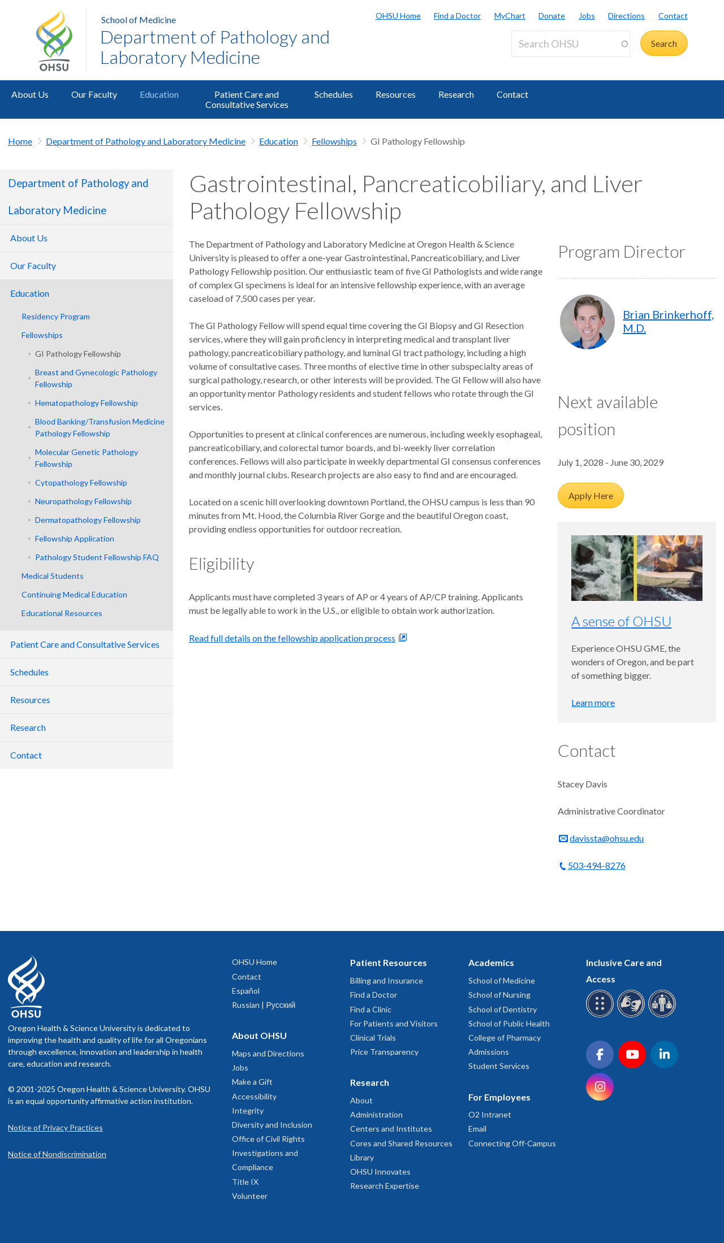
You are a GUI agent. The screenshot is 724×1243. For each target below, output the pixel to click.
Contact (673, 15)
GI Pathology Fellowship (78, 353)
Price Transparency (384, 1051)
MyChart (509, 15)
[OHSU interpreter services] (663, 1015)
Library (362, 1157)
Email (477, 1128)
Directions (626, 15)
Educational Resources (61, 613)
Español (246, 990)
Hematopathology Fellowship (86, 403)
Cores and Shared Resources (401, 1143)
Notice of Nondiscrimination (57, 1154)
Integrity (248, 1110)
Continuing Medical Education (74, 594)
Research (456, 94)
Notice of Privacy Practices (55, 1127)
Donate (551, 15)
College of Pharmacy (504, 1037)
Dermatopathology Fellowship (88, 520)
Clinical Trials (373, 1037)
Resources (396, 94)
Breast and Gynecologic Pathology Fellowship (96, 378)
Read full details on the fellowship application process (292, 638)
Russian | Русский (263, 1005)
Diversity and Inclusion (272, 1124)
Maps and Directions (268, 1053)
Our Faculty (94, 94)
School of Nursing (499, 994)
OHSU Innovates (380, 1171)
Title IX (245, 1181)
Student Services (498, 1066)
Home (20, 141)
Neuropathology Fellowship (83, 501)
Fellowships (334, 141)
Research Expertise (384, 1185)
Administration (376, 1114)
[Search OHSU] (570, 44)
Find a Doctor (457, 15)
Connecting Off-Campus (512, 1143)
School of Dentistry (502, 1009)
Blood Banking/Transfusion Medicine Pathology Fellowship (100, 427)
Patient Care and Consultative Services (246, 99)
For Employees (499, 1097)
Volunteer (250, 1196)
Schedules (333, 94)
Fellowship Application (74, 538)
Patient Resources (388, 962)
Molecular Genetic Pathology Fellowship (86, 458)
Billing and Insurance (386, 980)
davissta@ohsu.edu (607, 838)
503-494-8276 (597, 865)
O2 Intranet (489, 1114)
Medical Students (52, 576)
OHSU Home (398, 15)
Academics (491, 962)
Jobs (587, 15)
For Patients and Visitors (394, 1023)
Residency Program (55, 316)
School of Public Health (509, 1023)
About (361, 1100)
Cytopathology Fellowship (81, 482)
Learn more (593, 702)
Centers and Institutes (391, 1128)
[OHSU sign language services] (632, 1015)
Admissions (488, 1051)
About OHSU (259, 1035)
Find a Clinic (370, 1009)
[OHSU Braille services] (601, 1015)
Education (159, 94)
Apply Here (590, 495)
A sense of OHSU (621, 621)
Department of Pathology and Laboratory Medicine (215, 46)
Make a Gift (252, 1081)
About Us (30, 94)
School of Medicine (138, 19)
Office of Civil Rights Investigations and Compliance (268, 1153)
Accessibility (254, 1096)
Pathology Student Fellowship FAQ (97, 557)
